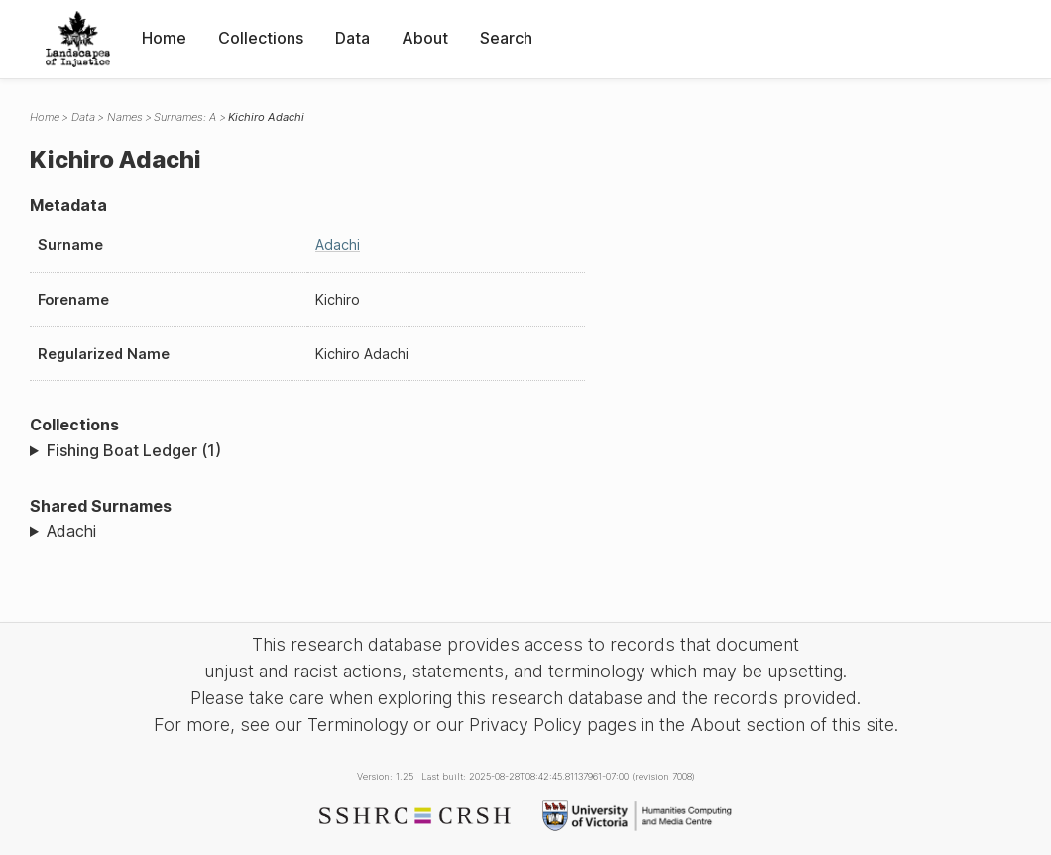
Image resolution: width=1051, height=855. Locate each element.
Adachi (337, 244)
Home (164, 38)
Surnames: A (185, 117)
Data (352, 38)
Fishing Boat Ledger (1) (134, 450)
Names (125, 117)
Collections (260, 38)
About (425, 38)
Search (506, 38)
